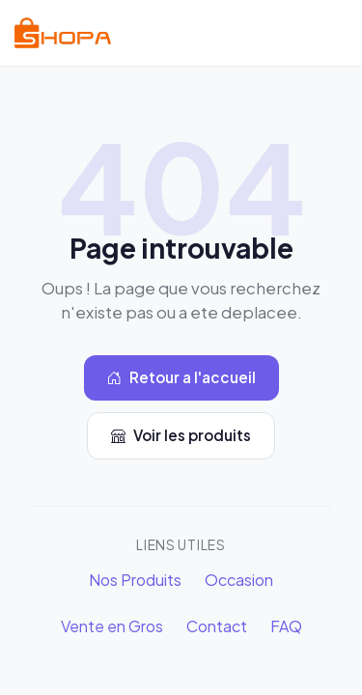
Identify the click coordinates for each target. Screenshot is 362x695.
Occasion (239, 580)
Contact (216, 626)
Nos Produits (135, 580)
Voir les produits (181, 436)
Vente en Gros (112, 626)
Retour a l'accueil (181, 378)
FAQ (286, 626)
